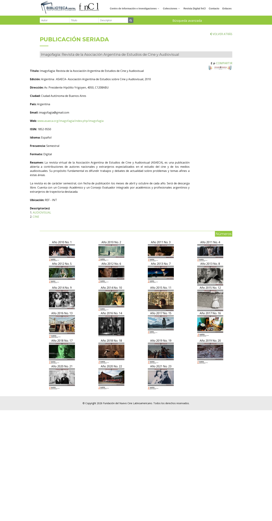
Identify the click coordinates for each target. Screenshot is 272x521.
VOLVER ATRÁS (221, 51)
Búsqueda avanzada (187, 21)
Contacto (214, 8)
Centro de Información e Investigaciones (133, 8)
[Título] (84, 20)
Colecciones (170, 8)
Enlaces (227, 8)
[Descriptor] (113, 20)
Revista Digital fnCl (195, 8)
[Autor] (54, 20)
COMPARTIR (221, 80)
